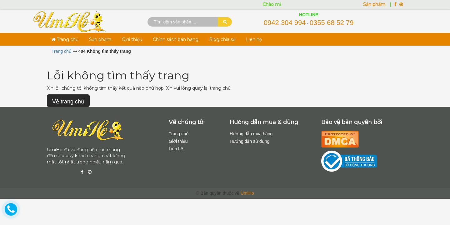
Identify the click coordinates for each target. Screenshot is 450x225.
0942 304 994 (285, 23)
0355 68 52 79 (332, 23)
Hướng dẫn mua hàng (251, 133)
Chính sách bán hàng (175, 39)
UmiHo (247, 193)
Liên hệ (254, 39)
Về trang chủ (68, 101)
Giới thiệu (132, 39)
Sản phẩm (375, 4)
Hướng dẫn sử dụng (249, 141)
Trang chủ (65, 39)
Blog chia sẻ (222, 39)
